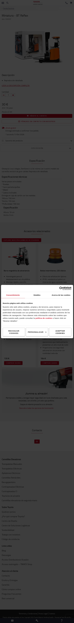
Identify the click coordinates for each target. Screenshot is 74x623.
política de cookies (43, 318)
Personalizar (37, 332)
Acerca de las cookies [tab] (61, 295)
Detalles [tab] (37, 295)
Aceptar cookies (60, 332)
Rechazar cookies (13, 332)
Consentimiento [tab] (13, 295)
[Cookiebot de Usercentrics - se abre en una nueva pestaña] (61, 288)
